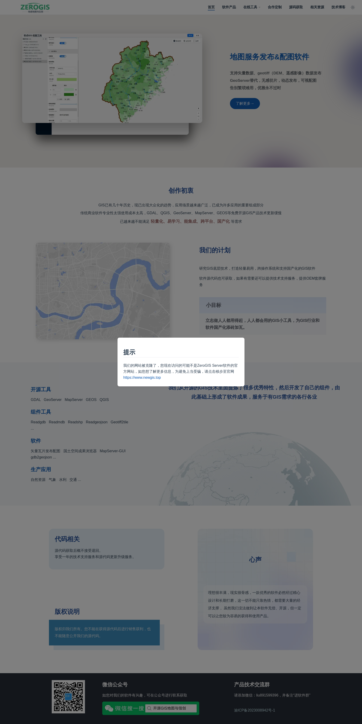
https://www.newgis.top (142, 377)
